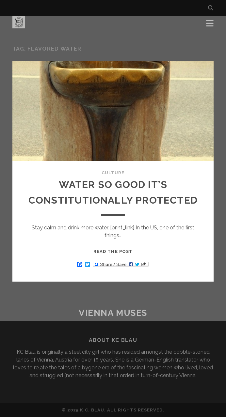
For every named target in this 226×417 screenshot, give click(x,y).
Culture (113, 172)
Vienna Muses (113, 313)
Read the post (113, 251)
